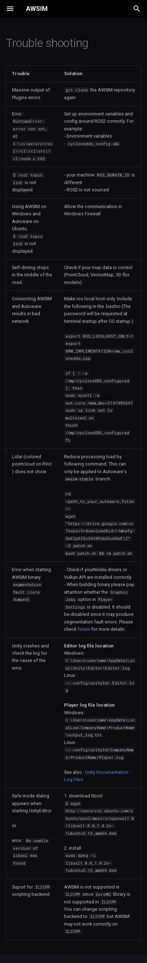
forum (83, 629)
